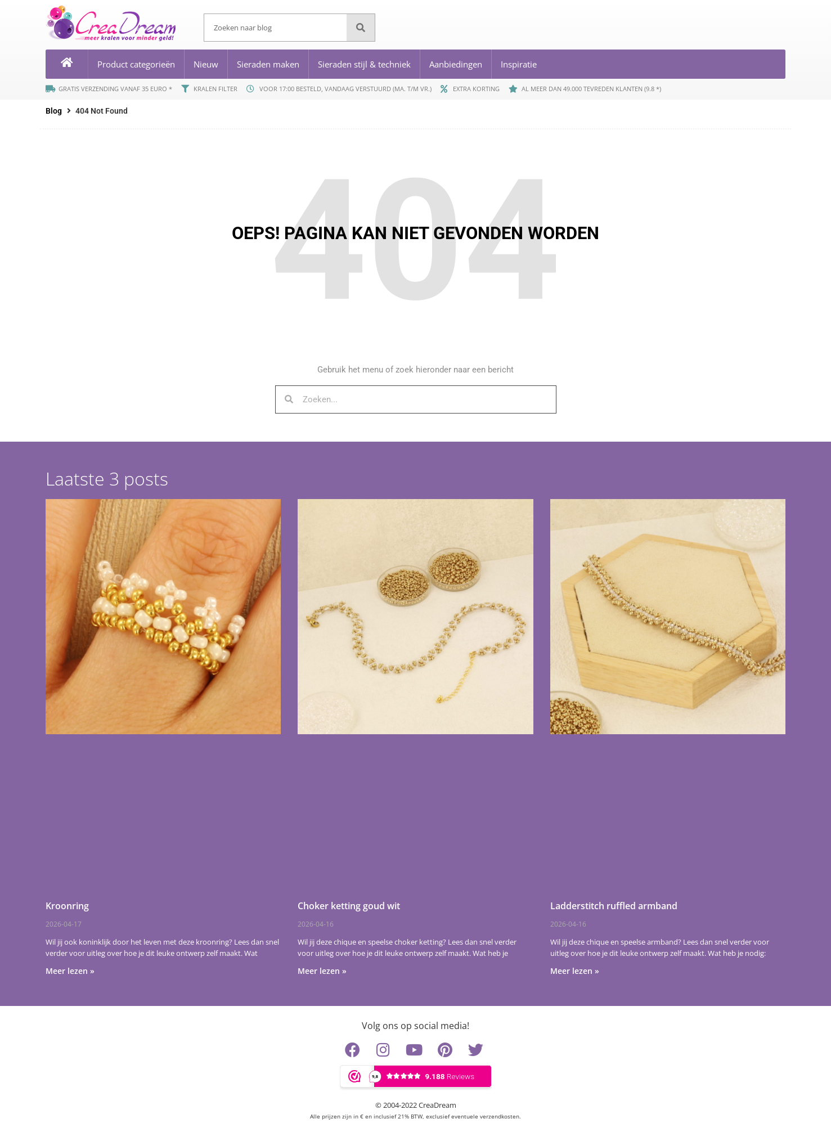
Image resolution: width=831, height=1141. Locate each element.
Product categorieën (136, 64)
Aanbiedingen (455, 64)
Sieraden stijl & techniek (364, 64)
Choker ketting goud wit (349, 906)
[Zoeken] (361, 27)
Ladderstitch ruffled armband (613, 906)
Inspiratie (519, 64)
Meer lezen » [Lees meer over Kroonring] (70, 970)
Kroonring (67, 906)
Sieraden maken (268, 64)
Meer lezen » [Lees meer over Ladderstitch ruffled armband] (574, 970)
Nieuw (206, 64)
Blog (54, 110)
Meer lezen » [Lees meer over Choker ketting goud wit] (322, 970)
